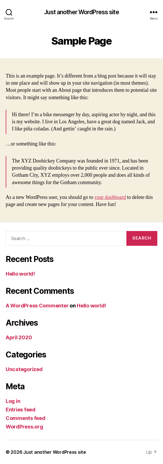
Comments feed (25, 418)
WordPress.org (24, 427)
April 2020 (19, 337)
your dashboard (110, 197)
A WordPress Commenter (37, 306)
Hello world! (20, 274)
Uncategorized (24, 369)
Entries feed (20, 410)
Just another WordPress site (81, 12)
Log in (13, 401)
